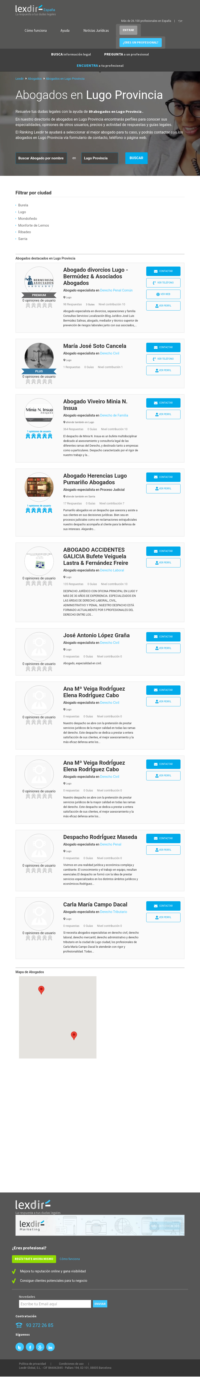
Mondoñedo (27, 218)
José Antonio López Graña (96, 635)
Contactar (163, 271)
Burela (23, 205)
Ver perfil (163, 306)
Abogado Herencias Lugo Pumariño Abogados (95, 479)
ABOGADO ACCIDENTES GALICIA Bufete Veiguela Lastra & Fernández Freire (95, 556)
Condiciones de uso (71, 1363)
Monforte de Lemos (33, 225)
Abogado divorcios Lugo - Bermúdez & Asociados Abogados (95, 276)
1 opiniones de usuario (39, 431)
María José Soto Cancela (95, 346)
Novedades (27, 1296)
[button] (74, 1035)
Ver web (163, 294)
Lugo (22, 212)
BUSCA (71, 54)
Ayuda (65, 30)
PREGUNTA (126, 54)
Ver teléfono (163, 283)
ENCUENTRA (100, 65)
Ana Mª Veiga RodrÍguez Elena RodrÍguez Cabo (94, 692)
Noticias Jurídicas (96, 30)
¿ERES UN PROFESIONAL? (140, 42)
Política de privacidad (32, 1363)
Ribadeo (24, 232)
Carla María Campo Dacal (95, 904)
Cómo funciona (36, 30)
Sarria (22, 239)
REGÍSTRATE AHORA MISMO (34, 1259)
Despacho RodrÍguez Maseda (100, 837)
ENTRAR (128, 30)
